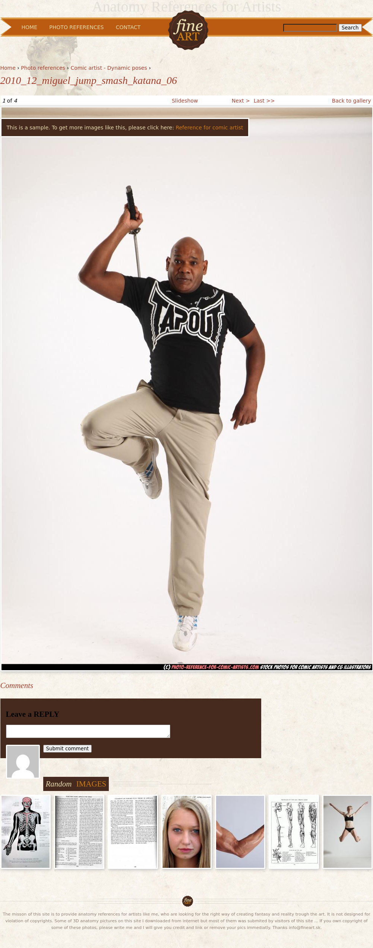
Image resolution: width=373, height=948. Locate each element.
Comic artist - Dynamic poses (108, 68)
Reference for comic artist (209, 128)
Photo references (43, 68)
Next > (241, 101)
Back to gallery (351, 101)
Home (8, 68)
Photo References (76, 27)
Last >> (264, 101)
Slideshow (185, 101)
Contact (128, 27)
